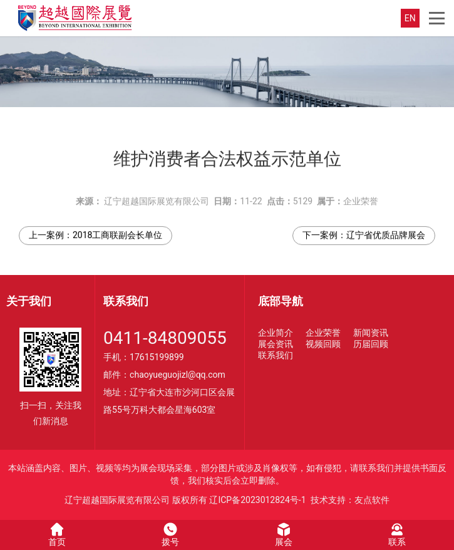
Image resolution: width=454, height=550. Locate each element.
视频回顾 (323, 344)
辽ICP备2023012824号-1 (257, 500)
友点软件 (372, 500)
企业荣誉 (360, 197)
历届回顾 (370, 344)
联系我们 (275, 355)
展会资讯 (275, 344)
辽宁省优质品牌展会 (385, 231)
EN (410, 18)
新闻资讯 (370, 333)
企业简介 (275, 333)
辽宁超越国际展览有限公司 (156, 197)
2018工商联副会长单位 (117, 231)
